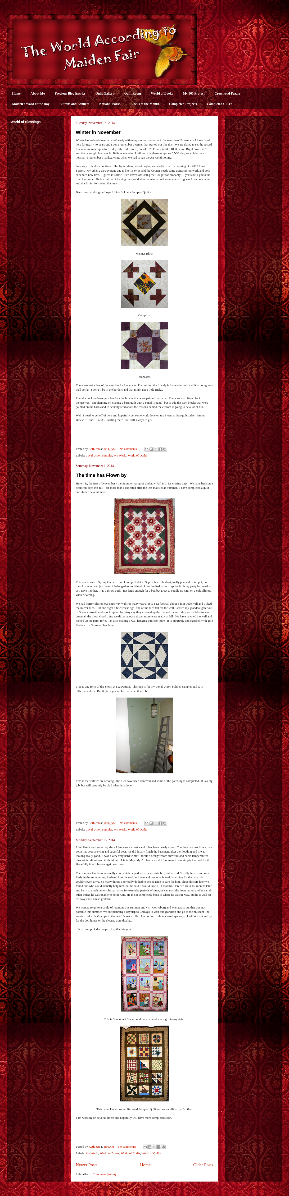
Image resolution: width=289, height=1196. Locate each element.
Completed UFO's (219, 104)
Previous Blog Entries (70, 93)
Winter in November (98, 132)
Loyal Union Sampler (99, 455)
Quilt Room (132, 93)
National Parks (110, 104)
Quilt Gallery (104, 93)
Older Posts (203, 1165)
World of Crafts (130, 1153)
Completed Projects (183, 104)
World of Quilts (137, 455)
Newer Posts (86, 1165)
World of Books (162, 93)
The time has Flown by (101, 475)
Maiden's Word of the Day (31, 104)
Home (16, 93)
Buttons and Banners (74, 104)
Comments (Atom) (104, 1174)
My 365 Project (193, 93)
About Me (38, 93)
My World (120, 455)
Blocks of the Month (145, 104)
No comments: (129, 449)
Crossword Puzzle (227, 93)
